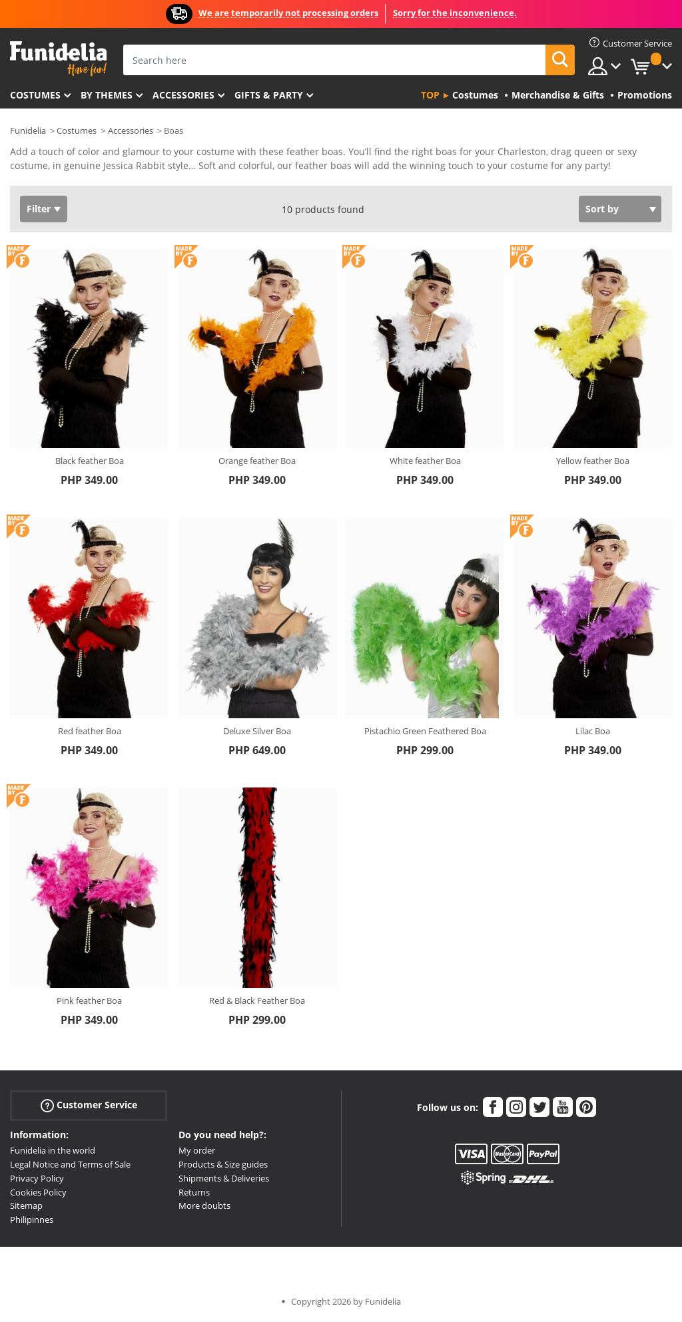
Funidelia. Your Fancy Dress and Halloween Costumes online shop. (58, 59)
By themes (107, 95)
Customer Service (89, 1105)
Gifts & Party (268, 95)
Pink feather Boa (89, 1000)
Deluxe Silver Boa (257, 731)
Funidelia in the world (52, 1150)
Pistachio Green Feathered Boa (425, 731)
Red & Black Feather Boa (257, 1000)
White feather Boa (425, 461)
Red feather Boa (89, 731)
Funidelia (28, 130)
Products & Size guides (223, 1164)
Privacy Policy (37, 1178)
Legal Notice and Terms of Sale (70, 1164)
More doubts (204, 1206)
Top (430, 95)
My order (196, 1150)
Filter (39, 208)
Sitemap (26, 1206)
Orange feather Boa (257, 461)
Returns (194, 1192)
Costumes (35, 95)
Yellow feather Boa (592, 461)
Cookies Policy (38, 1192)
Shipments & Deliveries (223, 1178)
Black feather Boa (89, 461)
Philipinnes (31, 1219)
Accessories (183, 95)
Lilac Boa (592, 731)
